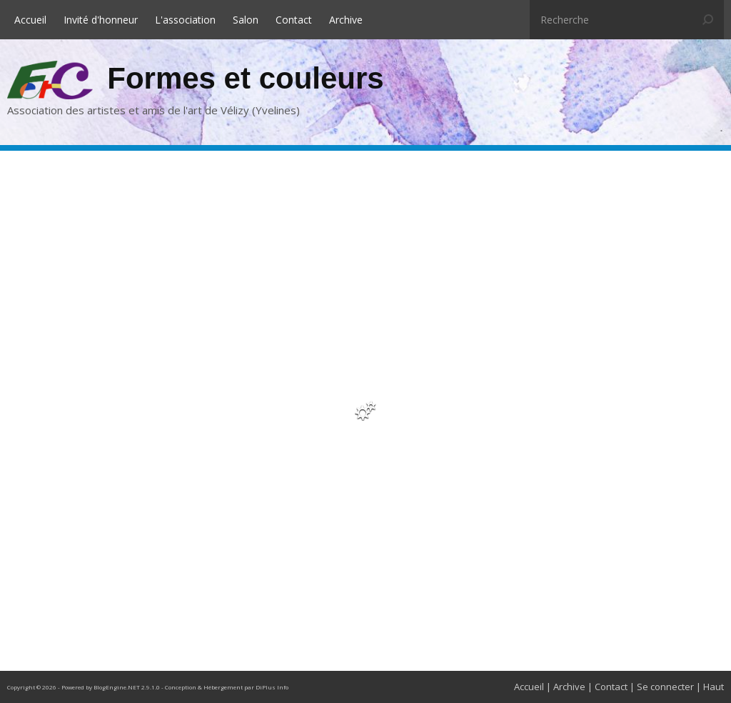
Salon (245, 19)
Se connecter (665, 686)
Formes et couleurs (245, 78)
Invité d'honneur (101, 19)
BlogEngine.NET (117, 687)
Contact (294, 19)
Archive (346, 19)
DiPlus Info (272, 687)
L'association (185, 19)
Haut (713, 686)
